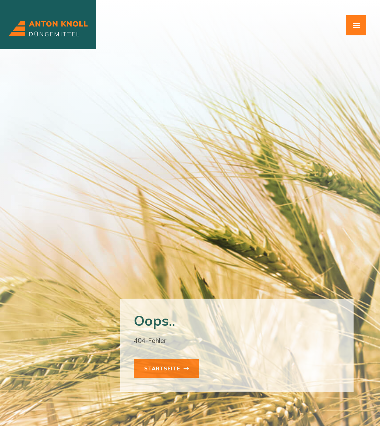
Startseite (162, 368)
